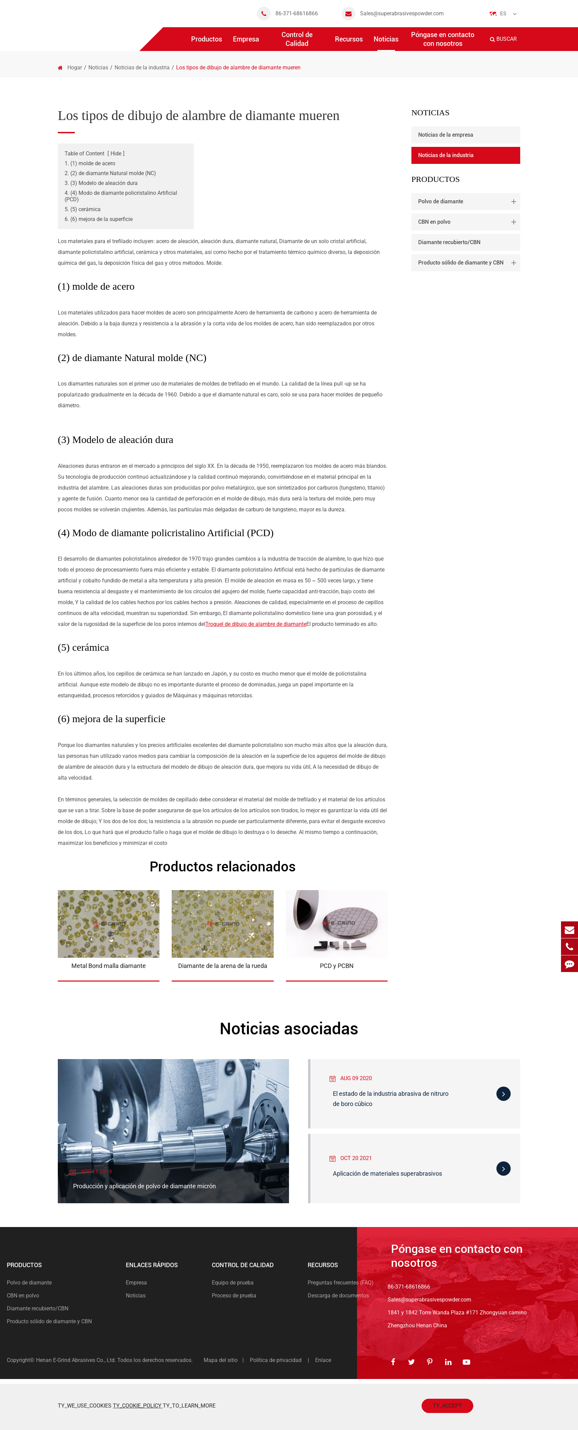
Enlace (323, 1360)
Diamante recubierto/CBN (449, 242)
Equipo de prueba (233, 1282)
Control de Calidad (297, 41)
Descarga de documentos (338, 1295)
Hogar (74, 67)
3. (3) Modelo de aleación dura (101, 183)
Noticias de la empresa (445, 135)
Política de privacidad (276, 1360)
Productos (206, 43)
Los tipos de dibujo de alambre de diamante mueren (238, 67)
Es (503, 14)
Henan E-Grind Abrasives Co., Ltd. (76, 1360)
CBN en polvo (468, 222)
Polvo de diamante (468, 202)
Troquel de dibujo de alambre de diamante (255, 624)
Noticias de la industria (142, 67)
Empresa (246, 43)
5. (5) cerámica (83, 209)
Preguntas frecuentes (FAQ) (341, 1282)
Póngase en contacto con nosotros (442, 41)
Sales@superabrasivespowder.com (393, 13)
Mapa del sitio (221, 1360)
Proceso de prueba (234, 1295)
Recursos (349, 43)
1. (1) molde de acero (90, 163)
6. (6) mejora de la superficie (99, 219)
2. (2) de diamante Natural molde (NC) (110, 173)
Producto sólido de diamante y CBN (468, 263)
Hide (116, 153)
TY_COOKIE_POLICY (138, 1405)
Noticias (386, 43)
